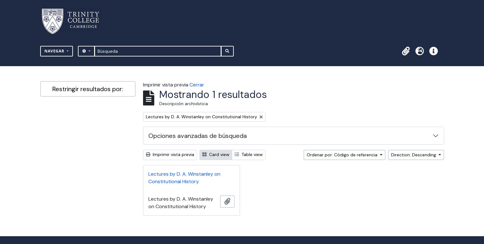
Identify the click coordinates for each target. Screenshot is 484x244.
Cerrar (196, 84)
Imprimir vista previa (170, 154)
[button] (406, 51)
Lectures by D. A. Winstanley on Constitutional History (184, 178)
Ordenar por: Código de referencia (343, 155)
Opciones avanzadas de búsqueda (197, 136)
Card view (215, 154)
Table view (249, 154)
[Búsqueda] (157, 51)
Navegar (55, 51)
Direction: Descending (414, 155)
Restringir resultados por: (87, 89)
